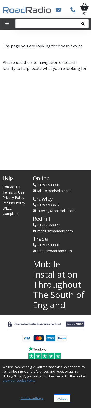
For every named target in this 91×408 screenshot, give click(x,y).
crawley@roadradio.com (56, 210)
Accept (62, 398)
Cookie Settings (32, 398)
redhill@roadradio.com (55, 231)
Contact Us (11, 187)
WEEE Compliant (11, 211)
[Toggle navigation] (7, 24)
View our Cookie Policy (19, 381)
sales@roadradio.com (53, 190)
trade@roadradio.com (54, 251)
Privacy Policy (13, 197)
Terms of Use (13, 192)
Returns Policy (14, 203)
